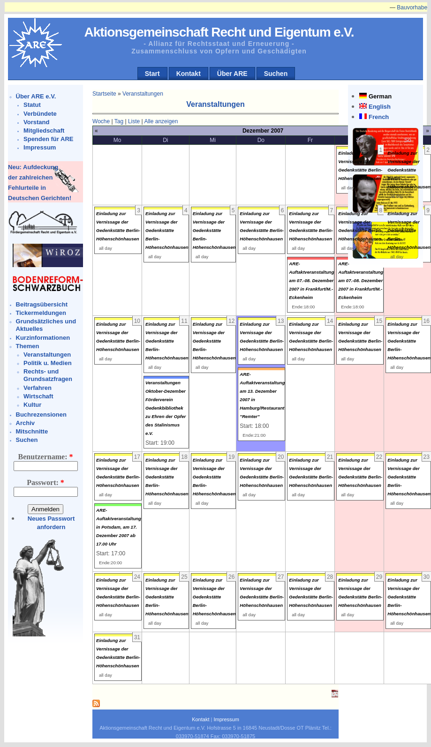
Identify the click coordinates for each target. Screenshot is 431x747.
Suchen (276, 73)
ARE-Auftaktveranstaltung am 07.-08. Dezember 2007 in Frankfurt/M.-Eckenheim (311, 280)
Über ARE (232, 73)
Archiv (25, 422)
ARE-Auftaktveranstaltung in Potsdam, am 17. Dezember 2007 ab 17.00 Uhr (118, 527)
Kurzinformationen (43, 337)
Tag (118, 121)
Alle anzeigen (161, 121)
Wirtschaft (38, 396)
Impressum (39, 147)
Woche (101, 121)
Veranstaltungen (47, 354)
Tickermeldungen (41, 312)
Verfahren (37, 387)
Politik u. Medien (47, 362)
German (380, 96)
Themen (27, 346)
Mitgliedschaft (43, 130)
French (379, 116)
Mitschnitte (32, 431)
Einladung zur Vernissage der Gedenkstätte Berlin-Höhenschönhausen (409, 169)
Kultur (32, 404)
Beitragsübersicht (42, 304)
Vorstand (36, 122)
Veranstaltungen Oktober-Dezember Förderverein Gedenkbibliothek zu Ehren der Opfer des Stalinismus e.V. (165, 408)
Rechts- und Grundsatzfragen (47, 375)
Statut (32, 104)
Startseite (104, 93)
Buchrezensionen (41, 414)
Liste (134, 121)
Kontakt (188, 73)
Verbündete (40, 113)
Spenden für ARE (48, 138)
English (380, 106)
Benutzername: (45, 457)
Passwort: (45, 482)
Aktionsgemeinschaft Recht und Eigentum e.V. (219, 32)
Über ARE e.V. (36, 96)
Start (152, 73)
